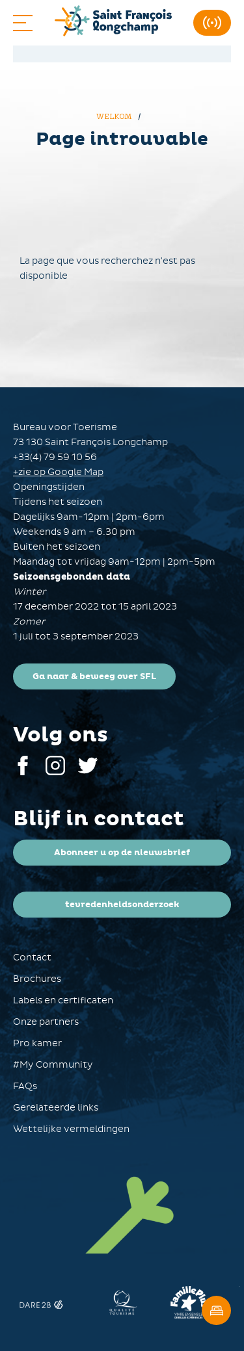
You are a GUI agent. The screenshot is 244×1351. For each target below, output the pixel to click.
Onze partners (46, 1021)
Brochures (37, 978)
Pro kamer (37, 1043)
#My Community (53, 1064)
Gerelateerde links (55, 1107)
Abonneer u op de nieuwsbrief (122, 852)
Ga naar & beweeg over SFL (94, 676)
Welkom (115, 116)
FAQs (25, 1086)
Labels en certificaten (63, 1000)
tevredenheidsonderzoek (122, 904)
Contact (32, 957)
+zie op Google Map (58, 472)
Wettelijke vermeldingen (71, 1129)
